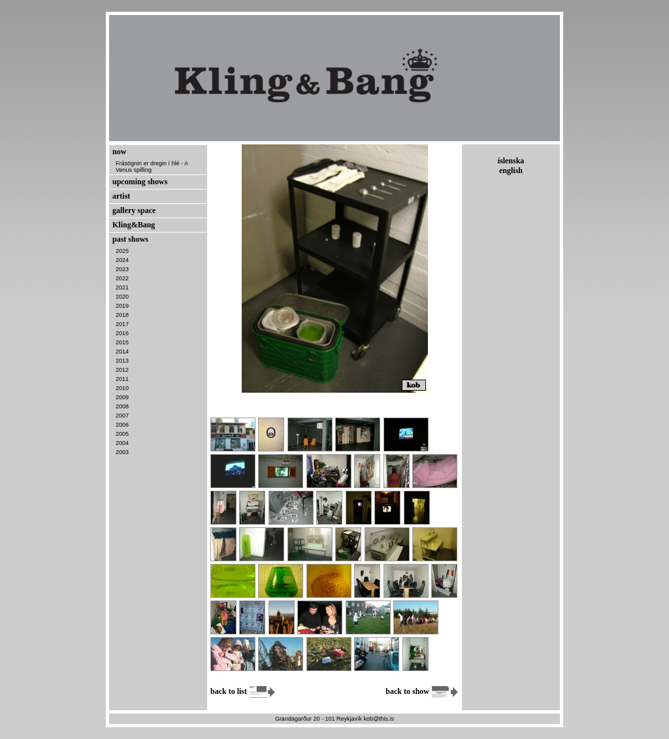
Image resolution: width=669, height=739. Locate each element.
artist (121, 196)
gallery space (133, 210)
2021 (122, 287)
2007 (122, 415)
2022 (122, 278)
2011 (122, 379)
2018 (122, 315)
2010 (122, 388)
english (511, 170)
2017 (122, 324)
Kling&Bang (133, 224)
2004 (122, 443)
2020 (122, 296)
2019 (122, 306)
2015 (122, 342)
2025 (122, 251)
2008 (122, 406)
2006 (122, 424)
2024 (122, 260)
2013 (122, 360)
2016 (122, 333)
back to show (422, 691)
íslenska (511, 160)
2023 (122, 269)
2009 (122, 397)
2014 (122, 351)
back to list (243, 691)
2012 (122, 370)
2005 (122, 434)
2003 (122, 452)
